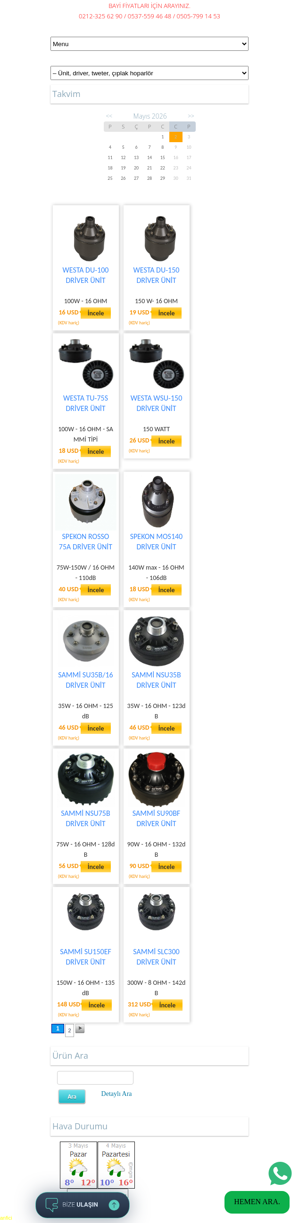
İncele (96, 313)
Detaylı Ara (116, 1093)
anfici (6, 1218)
